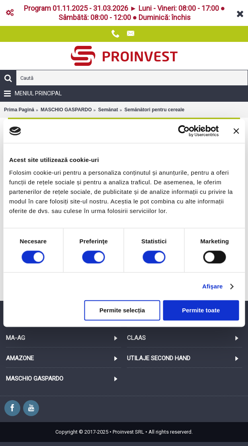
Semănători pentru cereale (155, 109)
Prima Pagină (19, 109)
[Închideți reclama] (236, 131)
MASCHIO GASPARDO (66, 109)
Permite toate (201, 310)
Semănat (108, 109)
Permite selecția (122, 310)
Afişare (212, 286)
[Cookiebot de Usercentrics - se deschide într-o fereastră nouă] (184, 131)
